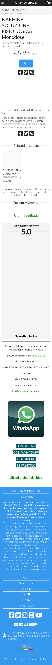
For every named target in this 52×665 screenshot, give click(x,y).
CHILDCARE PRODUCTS (13, 10)
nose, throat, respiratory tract (30, 192)
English (13, 659)
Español (23, 659)
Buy (26, 63)
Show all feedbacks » (26, 336)
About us (26, 588)
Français (33, 659)
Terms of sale (26, 583)
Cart (26, 594)
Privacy (26, 599)
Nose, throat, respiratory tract (15, 13)
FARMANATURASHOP (26, 2)
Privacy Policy (26, 605)
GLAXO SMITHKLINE (26, 195)
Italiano (44, 659)
